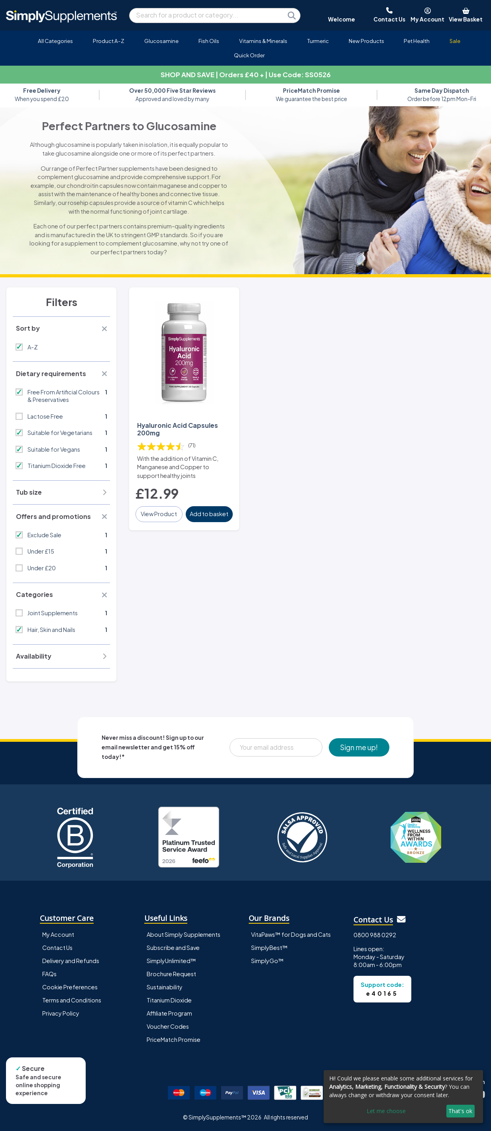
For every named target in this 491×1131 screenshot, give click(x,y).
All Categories (55, 40)
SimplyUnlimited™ (171, 960)
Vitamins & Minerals (263, 40)
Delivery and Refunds (70, 960)
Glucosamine (161, 40)
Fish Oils (208, 40)
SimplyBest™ (269, 947)
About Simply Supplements (183, 934)
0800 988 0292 (375, 935)
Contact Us (57, 947)
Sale (455, 40)
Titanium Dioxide (169, 1000)
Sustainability (165, 987)
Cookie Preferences (70, 987)
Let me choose (386, 1111)
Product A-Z (108, 40)
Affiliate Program (169, 1013)
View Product (159, 513)
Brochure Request (171, 973)
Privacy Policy (60, 1013)
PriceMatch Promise (173, 1039)
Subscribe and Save (173, 947)
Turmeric (318, 40)
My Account (58, 934)
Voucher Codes (168, 1026)
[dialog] (403, 1096)
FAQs (49, 973)
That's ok (460, 1111)
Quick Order (249, 55)
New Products (366, 40)
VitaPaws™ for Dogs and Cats (291, 934)
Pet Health (417, 40)
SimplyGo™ (267, 960)
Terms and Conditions (71, 1000)
